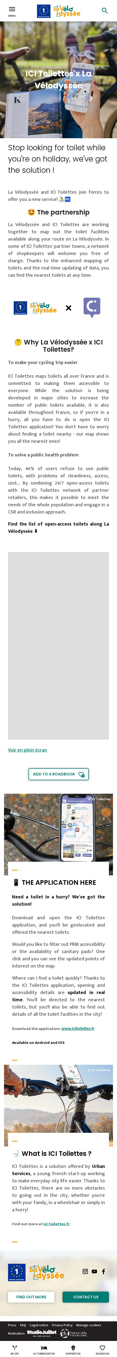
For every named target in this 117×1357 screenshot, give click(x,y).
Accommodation (44, 1350)
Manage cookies (88, 1325)
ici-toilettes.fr (56, 1224)
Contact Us (85, 1297)
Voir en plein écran (27, 750)
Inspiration (73, 1350)
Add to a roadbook (54, 774)
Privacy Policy (62, 1325)
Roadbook (102, 1350)
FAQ (23, 1325)
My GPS (14, 1350)
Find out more (31, 1297)
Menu (12, 11)
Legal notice (39, 1325)
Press (12, 1325)
